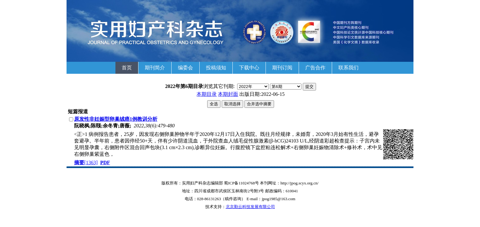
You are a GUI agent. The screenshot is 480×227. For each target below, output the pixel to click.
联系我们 (348, 67)
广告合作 (315, 67)
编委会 (185, 67)
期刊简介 (155, 67)
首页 (127, 67)
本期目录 (206, 94)
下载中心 (249, 67)
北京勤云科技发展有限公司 (250, 206)
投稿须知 (216, 67)
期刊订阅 (282, 67)
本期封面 (228, 94)
